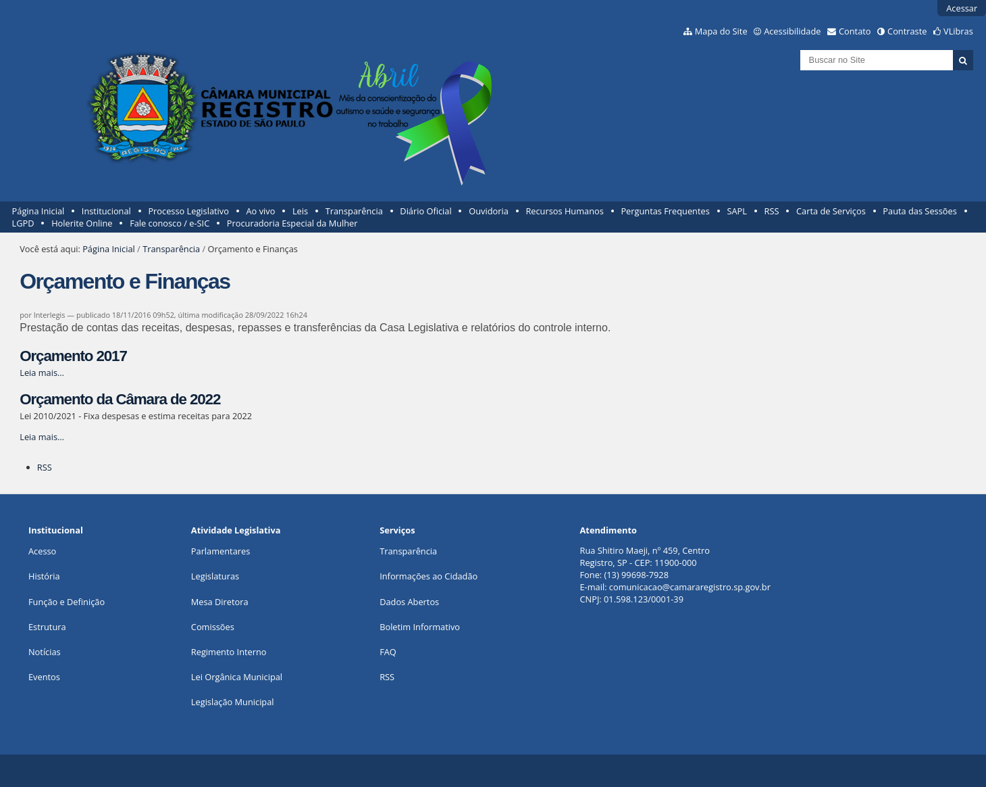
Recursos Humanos (564, 211)
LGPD (23, 223)
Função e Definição (66, 602)
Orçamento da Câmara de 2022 (120, 399)
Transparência (354, 211)
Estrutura (47, 627)
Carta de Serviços (831, 211)
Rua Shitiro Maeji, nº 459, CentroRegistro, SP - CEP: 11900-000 (645, 556)
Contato (855, 31)
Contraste (907, 31)
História (44, 576)
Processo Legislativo (188, 211)
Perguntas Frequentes (665, 211)
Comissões (212, 627)
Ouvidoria (489, 211)
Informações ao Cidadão (428, 576)
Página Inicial (38, 211)
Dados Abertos (409, 602)
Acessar (961, 8)
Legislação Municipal (232, 702)
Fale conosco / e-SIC (169, 223)
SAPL (737, 211)
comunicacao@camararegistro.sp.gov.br (690, 587)
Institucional (106, 211)
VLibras (958, 31)
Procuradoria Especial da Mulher (292, 223)
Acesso (42, 551)
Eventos (44, 677)
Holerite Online (81, 223)
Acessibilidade (792, 31)
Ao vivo (261, 211)
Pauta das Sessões (919, 211)
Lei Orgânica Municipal (236, 677)
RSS (771, 211)
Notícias (44, 652)
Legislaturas (215, 576)
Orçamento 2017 (73, 356)
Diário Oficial (425, 211)
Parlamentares (220, 551)
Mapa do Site (721, 31)
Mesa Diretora (220, 602)
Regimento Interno (229, 652)
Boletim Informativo (420, 627)
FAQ (388, 652)
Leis (300, 211)
